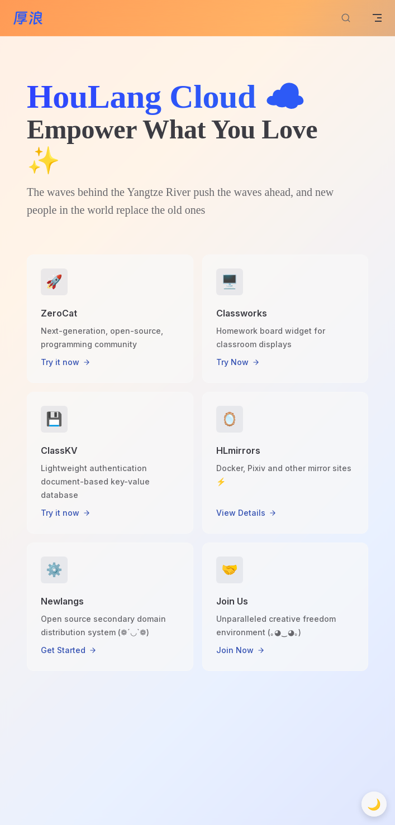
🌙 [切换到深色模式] (374, 804)
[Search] (345, 18)
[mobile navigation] (377, 18)
